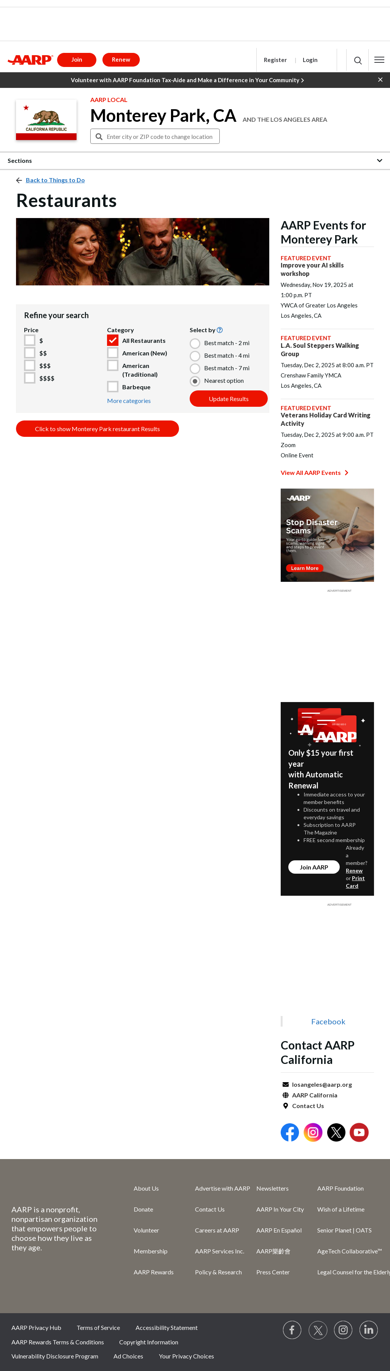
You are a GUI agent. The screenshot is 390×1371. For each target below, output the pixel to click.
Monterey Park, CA (163, 115)
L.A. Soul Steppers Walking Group (320, 349)
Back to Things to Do (55, 179)
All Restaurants (144, 340)
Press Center (273, 1271)
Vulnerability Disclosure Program (54, 1356)
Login (310, 59)
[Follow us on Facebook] (292, 1330)
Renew (354, 870)
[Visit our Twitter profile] (318, 1330)
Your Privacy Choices (186, 1356)
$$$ (45, 365)
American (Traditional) (140, 370)
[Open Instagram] (313, 1133)
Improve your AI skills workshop (312, 269)
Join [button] (77, 59)
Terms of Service (98, 1327)
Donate (143, 1209)
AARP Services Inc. (219, 1251)
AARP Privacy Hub (36, 1327)
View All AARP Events (314, 472)
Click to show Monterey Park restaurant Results (97, 428)
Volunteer (146, 1230)
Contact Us (308, 1105)
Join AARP (314, 867)
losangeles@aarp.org (322, 1084)
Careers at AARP (217, 1230)
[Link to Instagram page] (343, 1330)
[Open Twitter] (336, 1133)
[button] (379, 60)
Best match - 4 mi (226, 355)
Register (275, 59)
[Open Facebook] (290, 1133)
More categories (129, 400)
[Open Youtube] (359, 1133)
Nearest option (224, 380)
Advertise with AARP (222, 1188)
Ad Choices (128, 1356)
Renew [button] (121, 59)
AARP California (314, 1095)
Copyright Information (148, 1342)
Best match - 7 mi (226, 367)
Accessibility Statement (167, 1327)
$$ (43, 353)
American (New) (144, 353)
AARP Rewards (154, 1271)
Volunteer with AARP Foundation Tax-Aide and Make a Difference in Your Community (187, 80)
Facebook (328, 1021)
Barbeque (136, 386)
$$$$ (46, 378)
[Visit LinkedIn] (369, 1330)
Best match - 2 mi (226, 342)
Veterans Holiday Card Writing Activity (326, 419)
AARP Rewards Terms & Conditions (57, 1342)
